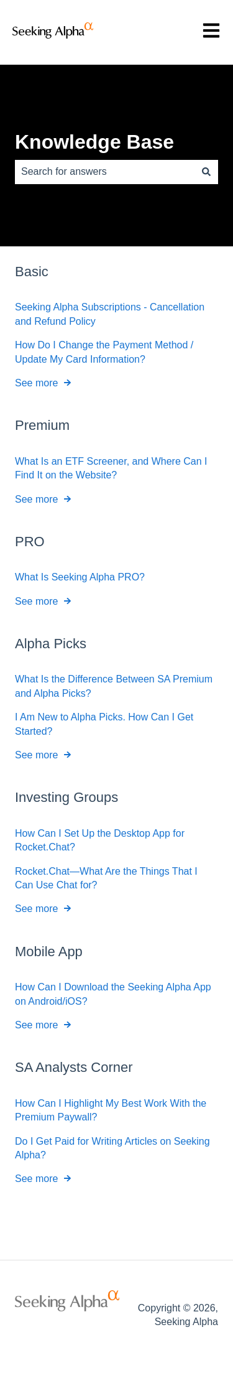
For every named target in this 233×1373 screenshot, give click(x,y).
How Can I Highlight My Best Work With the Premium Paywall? (110, 1109)
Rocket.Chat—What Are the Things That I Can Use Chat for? (106, 877)
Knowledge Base (94, 142)
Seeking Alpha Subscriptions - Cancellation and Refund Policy (109, 314)
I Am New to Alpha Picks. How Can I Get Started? (104, 724)
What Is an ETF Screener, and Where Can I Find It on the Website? (111, 467)
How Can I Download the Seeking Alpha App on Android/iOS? (113, 994)
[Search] (206, 172)
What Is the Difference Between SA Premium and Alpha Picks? (113, 686)
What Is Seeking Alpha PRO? (80, 577)
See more (36, 383)
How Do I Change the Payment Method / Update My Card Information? (104, 352)
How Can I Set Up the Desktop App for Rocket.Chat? (100, 839)
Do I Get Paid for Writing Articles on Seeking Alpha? (112, 1147)
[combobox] (104, 172)
